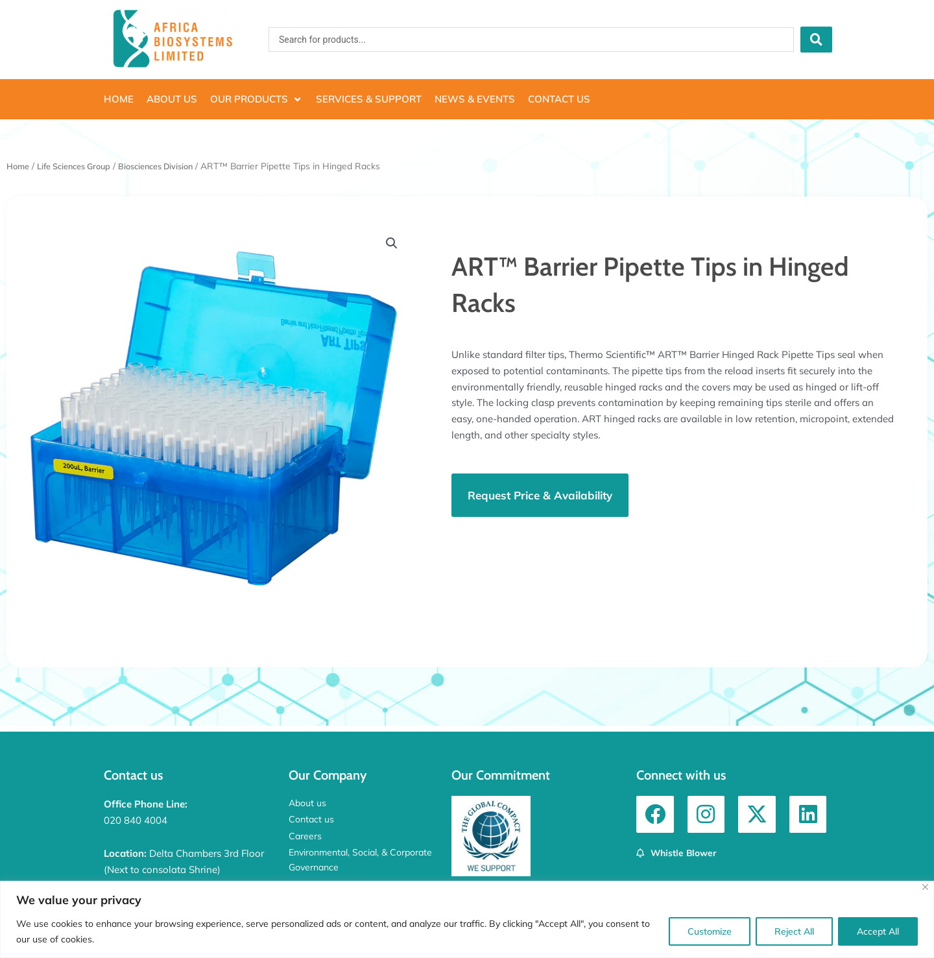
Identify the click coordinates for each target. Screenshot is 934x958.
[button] (256, 99)
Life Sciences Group (81, 165)
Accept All (878, 931)
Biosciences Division (171, 165)
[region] (467, 919)
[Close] (925, 887)
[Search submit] (816, 40)
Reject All (794, 931)
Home (19, 165)
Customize (710, 931)
